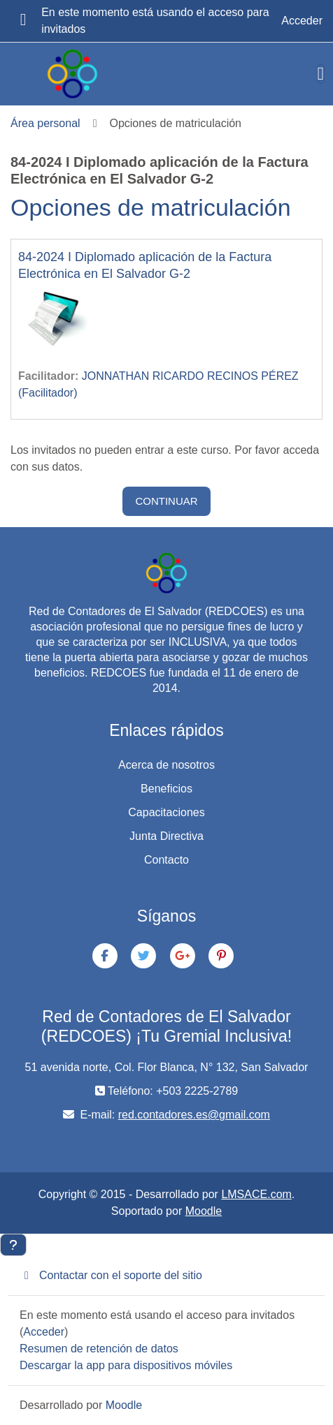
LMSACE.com (256, 1194)
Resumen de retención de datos (99, 1348)
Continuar (166, 501)
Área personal (45, 123)
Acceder (302, 21)
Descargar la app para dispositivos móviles (126, 1365)
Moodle (203, 1211)
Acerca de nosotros (166, 765)
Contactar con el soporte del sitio (111, 1275)
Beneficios (166, 789)
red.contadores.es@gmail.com (194, 1115)
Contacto (166, 860)
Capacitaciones (166, 812)
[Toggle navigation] (321, 74)
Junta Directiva (166, 836)
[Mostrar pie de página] (13, 1245)
